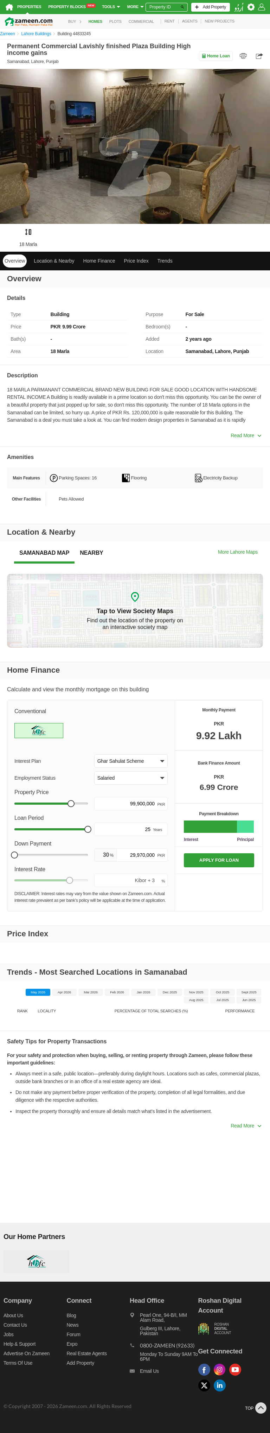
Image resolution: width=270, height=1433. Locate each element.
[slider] (71, 803)
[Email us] (164, 1373)
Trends (165, 261)
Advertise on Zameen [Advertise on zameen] (27, 1353)
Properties (29, 7)
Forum (74, 1334)
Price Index (136, 261)
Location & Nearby (54, 261)
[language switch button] (238, 7)
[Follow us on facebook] (206, 1375)
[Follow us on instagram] (221, 1375)
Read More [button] (246, 435)
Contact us (15, 1325)
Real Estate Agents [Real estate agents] (87, 1353)
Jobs (8, 1334)
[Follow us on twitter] (206, 1391)
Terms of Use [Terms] (18, 1363)
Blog (71, 1315)
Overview (15, 261)
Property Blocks (72, 6)
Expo (72, 1344)
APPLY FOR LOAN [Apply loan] (219, 860)
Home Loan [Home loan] (216, 56)
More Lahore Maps (238, 552)
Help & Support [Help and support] (20, 1344)
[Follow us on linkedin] (221, 1391)
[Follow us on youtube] (237, 1375)
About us (13, 1315)
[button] (131, 761)
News (73, 1325)
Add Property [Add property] (80, 1363)
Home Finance (99, 261)
